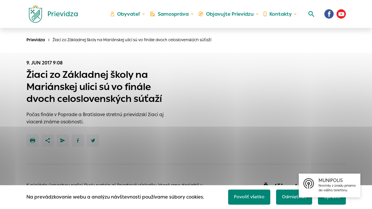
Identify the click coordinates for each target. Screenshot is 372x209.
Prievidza (35, 39)
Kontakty (277, 16)
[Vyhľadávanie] (310, 16)
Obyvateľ (128, 16)
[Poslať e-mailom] (63, 140)
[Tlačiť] (32, 140)
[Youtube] (341, 16)
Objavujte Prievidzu (227, 16)
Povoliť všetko (246, 196)
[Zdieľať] (48, 140)
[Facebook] (329, 16)
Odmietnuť (292, 196)
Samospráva (171, 16)
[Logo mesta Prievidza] (51, 16)
